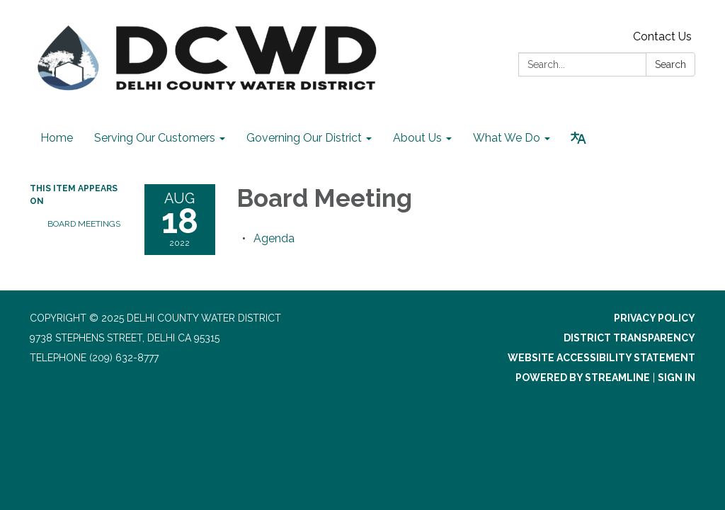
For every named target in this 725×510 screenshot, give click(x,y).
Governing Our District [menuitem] (304, 137)
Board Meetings (83, 224)
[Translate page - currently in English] (578, 138)
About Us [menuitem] (417, 137)
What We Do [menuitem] (506, 137)
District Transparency (629, 338)
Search (670, 64)
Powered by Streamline (582, 377)
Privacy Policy (654, 318)
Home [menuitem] (56, 137)
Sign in (676, 377)
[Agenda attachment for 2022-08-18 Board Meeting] (274, 238)
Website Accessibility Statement (601, 357)
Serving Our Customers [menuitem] (154, 137)
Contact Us (662, 36)
